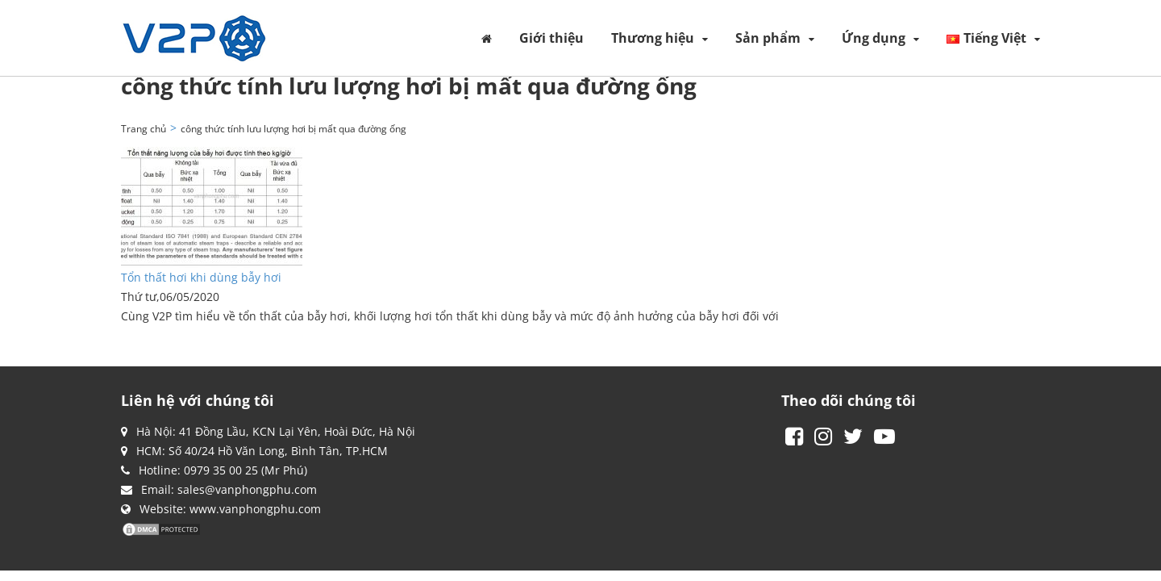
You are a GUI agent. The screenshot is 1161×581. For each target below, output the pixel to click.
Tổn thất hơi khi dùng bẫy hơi (201, 277)
